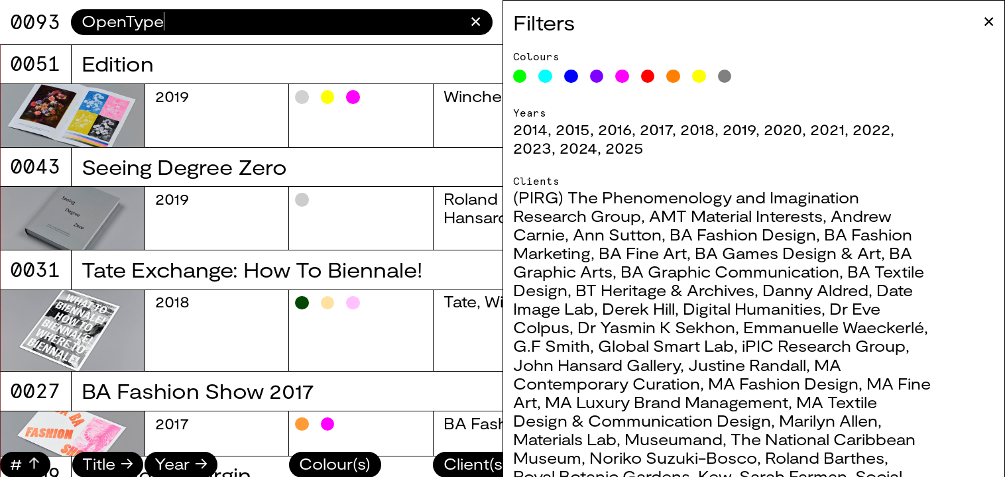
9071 (35, 22)
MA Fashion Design (799, 383)
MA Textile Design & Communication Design (711, 411)
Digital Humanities (768, 308)
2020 (799, 129)
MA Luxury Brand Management (682, 402)
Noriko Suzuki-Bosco (689, 458)
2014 (546, 129)
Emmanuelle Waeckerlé (849, 327)
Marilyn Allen (844, 420)
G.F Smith (567, 346)
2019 (755, 129)
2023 (548, 147)
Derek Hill (654, 308)
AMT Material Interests (752, 216)
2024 (594, 147)
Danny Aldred (831, 290)
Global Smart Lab (682, 346)
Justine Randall (763, 365)
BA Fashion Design (758, 234)
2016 (631, 129)
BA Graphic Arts (506, 246)
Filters (560, 22)
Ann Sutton (633, 234)
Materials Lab (580, 439)
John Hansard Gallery (612, 365)
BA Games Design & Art (804, 253)
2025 (640, 147)
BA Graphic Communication (745, 271)
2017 (672, 129)
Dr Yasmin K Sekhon (672, 327)
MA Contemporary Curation (693, 374)
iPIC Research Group (839, 346)
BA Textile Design (511, 180)
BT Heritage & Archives (680, 290)
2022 (887, 129)
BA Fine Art (659, 253)
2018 (713, 129)
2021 (843, 129)
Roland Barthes (840, 458)
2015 (588, 129)
